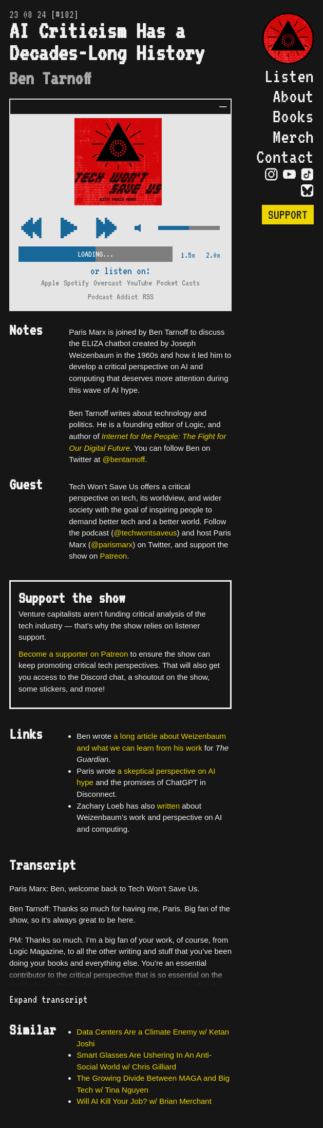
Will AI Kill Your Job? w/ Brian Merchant (144, 1101)
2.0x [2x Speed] (213, 255)
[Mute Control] (137, 229)
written (168, 805)
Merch (293, 137)
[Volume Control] (189, 229)
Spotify (76, 283)
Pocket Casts (178, 283)
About (293, 96)
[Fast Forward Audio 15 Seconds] (31, 229)
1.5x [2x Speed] (188, 255)
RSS (148, 296)
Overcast (107, 283)
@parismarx (111, 544)
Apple (50, 283)
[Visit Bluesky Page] (307, 191)
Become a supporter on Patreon (73, 653)
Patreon (113, 555)
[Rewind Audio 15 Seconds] (106, 229)
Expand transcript (48, 999)
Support (288, 214)
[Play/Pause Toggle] (69, 229)
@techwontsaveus (145, 532)
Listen (289, 76)
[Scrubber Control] (95, 252)
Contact (285, 157)
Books (293, 116)
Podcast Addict (113, 296)
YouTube (139, 283)
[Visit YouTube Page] (289, 175)
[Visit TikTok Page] (307, 175)
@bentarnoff (123, 459)
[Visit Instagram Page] (271, 175)
